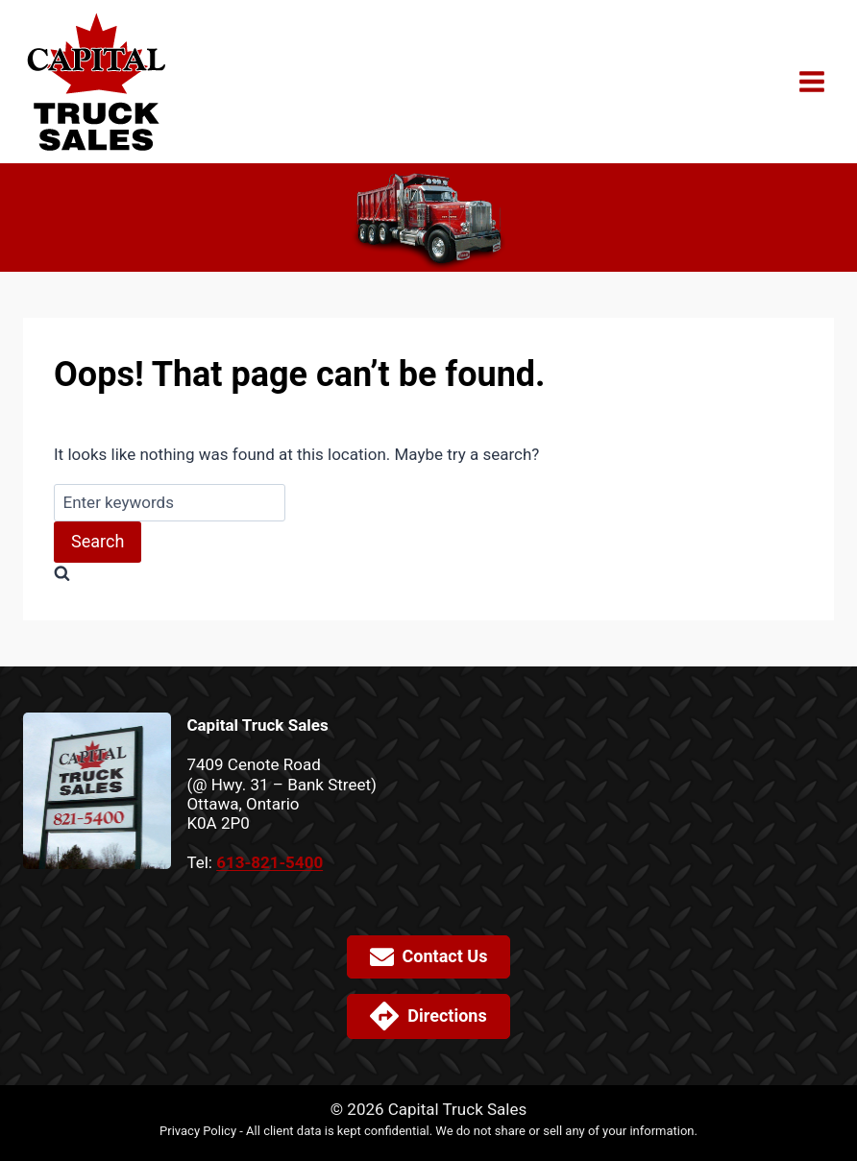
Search (97, 541)
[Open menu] (811, 81)
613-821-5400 (269, 862)
